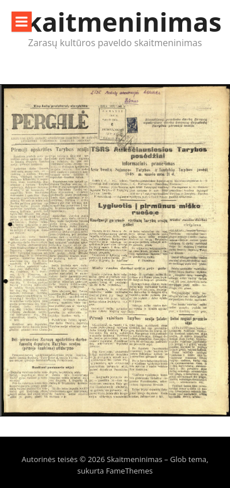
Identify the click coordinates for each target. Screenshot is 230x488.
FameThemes (129, 471)
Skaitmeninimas (116, 21)
